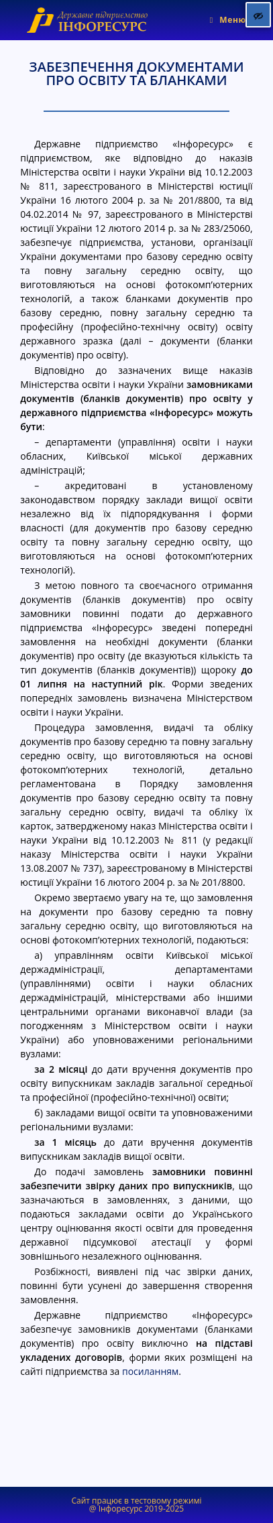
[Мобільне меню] (228, 19)
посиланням (150, 1371)
